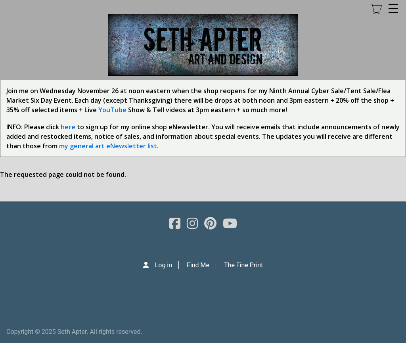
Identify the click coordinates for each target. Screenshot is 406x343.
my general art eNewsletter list (108, 146)
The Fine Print (243, 265)
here (68, 127)
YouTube (112, 109)
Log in (163, 265)
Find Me (198, 265)
